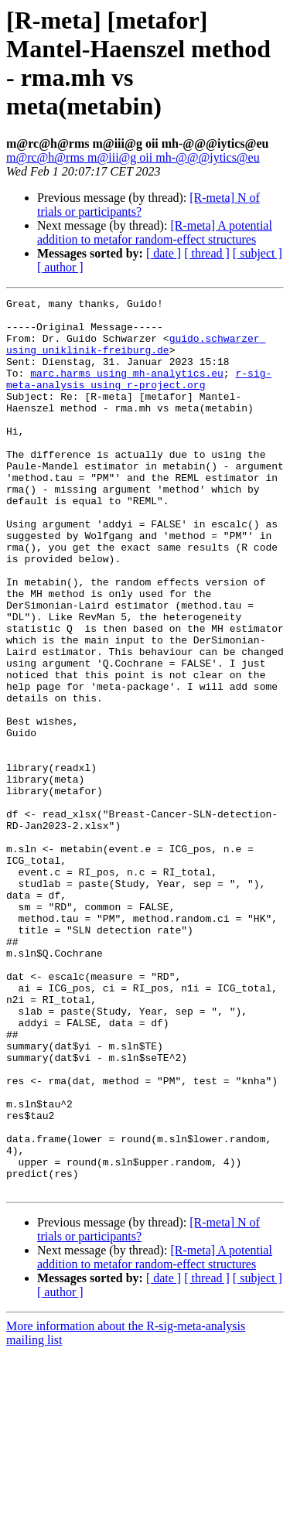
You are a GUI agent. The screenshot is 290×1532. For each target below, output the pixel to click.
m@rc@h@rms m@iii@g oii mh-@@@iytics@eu (133, 157)
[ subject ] (257, 253)
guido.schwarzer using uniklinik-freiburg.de (135, 354)
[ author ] (60, 267)
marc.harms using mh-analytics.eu (126, 389)
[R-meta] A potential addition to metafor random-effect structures (154, 232)
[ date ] (163, 253)
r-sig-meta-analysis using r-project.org (138, 396)
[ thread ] (207, 253)
